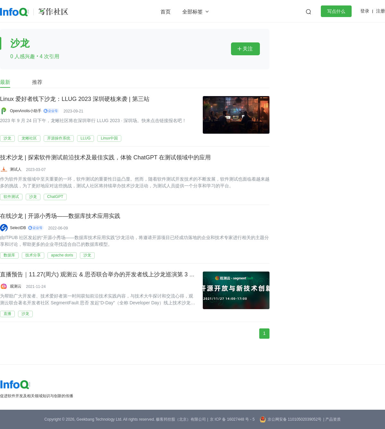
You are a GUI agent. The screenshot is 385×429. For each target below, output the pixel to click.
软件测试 (11, 196)
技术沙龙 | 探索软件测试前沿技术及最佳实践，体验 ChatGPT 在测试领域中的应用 (105, 158)
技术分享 (33, 255)
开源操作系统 (58, 138)
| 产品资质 (331, 419)
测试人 (15, 169)
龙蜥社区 (29, 138)
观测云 (15, 286)
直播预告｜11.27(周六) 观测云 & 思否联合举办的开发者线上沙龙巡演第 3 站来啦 (103, 275)
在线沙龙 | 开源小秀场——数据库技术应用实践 (60, 216)
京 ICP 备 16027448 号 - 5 (232, 419)
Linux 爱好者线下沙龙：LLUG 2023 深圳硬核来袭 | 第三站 (75, 99)
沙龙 (7, 138)
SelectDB (18, 228)
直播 (7, 313)
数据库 (9, 255)
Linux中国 (109, 138)
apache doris (62, 255)
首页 (165, 11)
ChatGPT (55, 196)
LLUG (85, 138)
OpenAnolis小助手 (25, 111)
